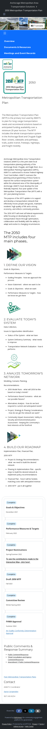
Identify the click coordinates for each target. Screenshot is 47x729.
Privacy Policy (7, 724)
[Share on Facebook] (19, 711)
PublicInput (18, 717)
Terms (41, 724)
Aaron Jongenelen (11, 691)
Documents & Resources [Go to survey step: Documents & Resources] (17, 47)
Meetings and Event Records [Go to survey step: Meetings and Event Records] (19, 53)
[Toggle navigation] (5, 33)
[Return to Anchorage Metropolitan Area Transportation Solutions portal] (24, 5)
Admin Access (18, 726)
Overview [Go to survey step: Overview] (9, 41)
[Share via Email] (38, 711)
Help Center (29, 726)
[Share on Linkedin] (31, 711)
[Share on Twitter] (25, 711)
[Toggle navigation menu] (4, 14)
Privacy (34, 724)
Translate (37, 25)
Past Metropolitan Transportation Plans (20, 677)
